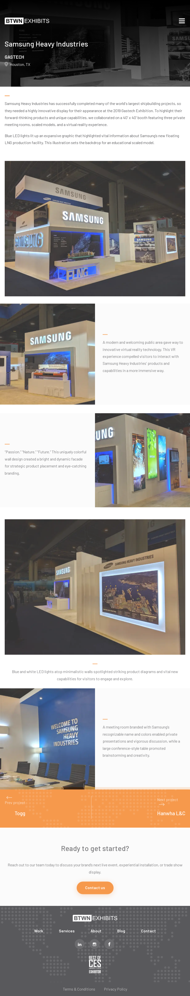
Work (38, 930)
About (96, 930)
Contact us (95, 899)
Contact (148, 930)
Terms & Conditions (79, 989)
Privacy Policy (115, 989)
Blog (121, 930)
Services (67, 930)
